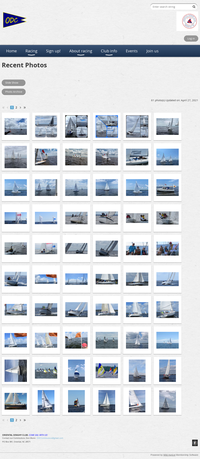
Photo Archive (13, 91)
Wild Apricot (169, 455)
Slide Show (13, 82)
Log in (191, 38)
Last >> (25, 107)
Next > (20, 107)
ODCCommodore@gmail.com (50, 438)
